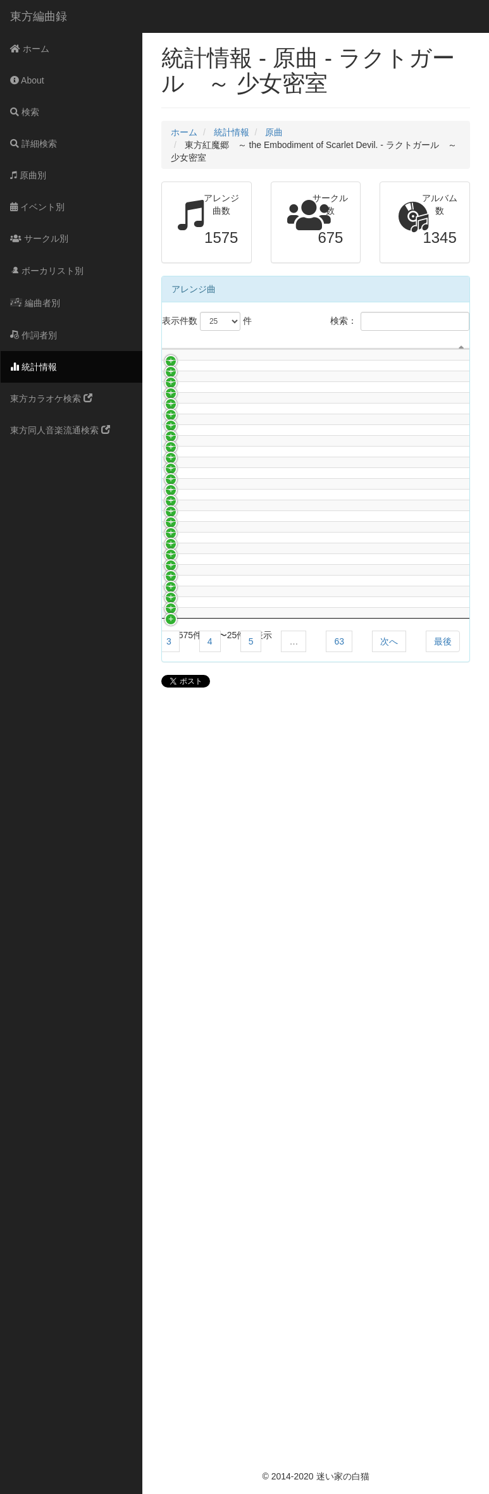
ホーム (29, 49)
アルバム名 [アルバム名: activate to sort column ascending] (374, 374)
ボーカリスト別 (47, 271)
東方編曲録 (38, 16)
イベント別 (37, 207)
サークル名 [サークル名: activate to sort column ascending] (215, 374)
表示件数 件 (207, 321)
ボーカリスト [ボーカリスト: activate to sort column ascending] (441, 362)
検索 (24, 112)
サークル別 (39, 238)
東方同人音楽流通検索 (60, 430)
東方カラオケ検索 (51, 398)
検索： (399, 321)
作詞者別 (33, 335)
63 (339, 1400)
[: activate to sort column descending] (174, 362)
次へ (389, 1400)
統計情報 (33, 367)
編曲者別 (35, 303)
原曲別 (28, 175)
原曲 (274, 132)
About (27, 80)
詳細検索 (33, 144)
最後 (443, 1400)
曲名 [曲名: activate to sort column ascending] (290, 374)
